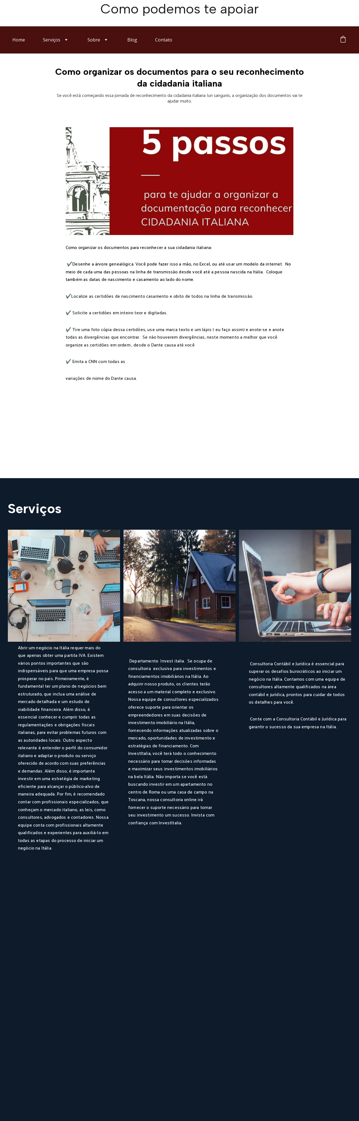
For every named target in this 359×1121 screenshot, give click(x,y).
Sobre (94, 40)
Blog (132, 40)
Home (18, 40)
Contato (163, 40)
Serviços (51, 40)
